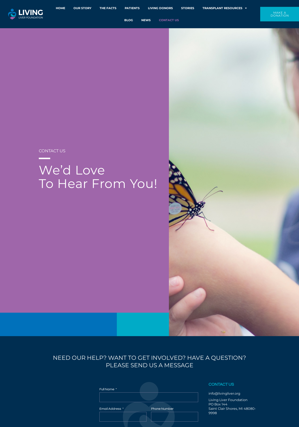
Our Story (82, 8)
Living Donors (160, 8)
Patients (132, 8)
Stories (187, 8)
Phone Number (162, 408)
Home (60, 8)
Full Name (107, 389)
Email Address (110, 408)
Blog (128, 20)
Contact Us (169, 20)
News (146, 20)
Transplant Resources (225, 8)
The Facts (108, 8)
